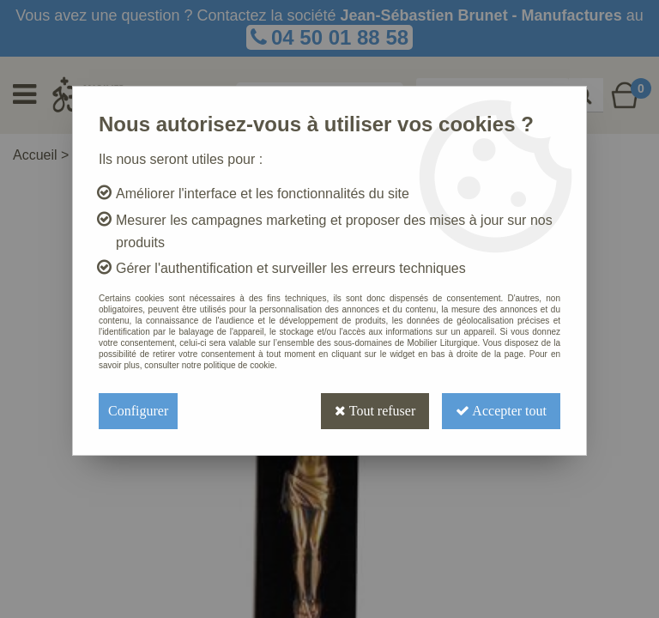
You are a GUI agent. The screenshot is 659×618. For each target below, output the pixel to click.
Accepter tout (501, 410)
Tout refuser (375, 410)
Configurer (138, 410)
